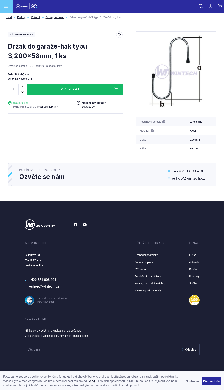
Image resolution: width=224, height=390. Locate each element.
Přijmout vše (211, 381)
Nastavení (192, 381)
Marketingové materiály (148, 290)
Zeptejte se (88, 106)
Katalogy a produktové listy (150, 283)
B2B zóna (140, 269)
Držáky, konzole (55, 17)
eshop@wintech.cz (188, 178)
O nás (192, 255)
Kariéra (193, 269)
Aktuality (194, 262)
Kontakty (194, 276)
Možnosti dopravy (47, 106)
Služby (193, 283)
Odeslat (188, 349)
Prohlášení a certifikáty (148, 276)
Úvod (9, 17)
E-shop (21, 17)
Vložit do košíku (71, 89)
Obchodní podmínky (146, 255)
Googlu (92, 381)
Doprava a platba (144, 262)
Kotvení (35, 17)
